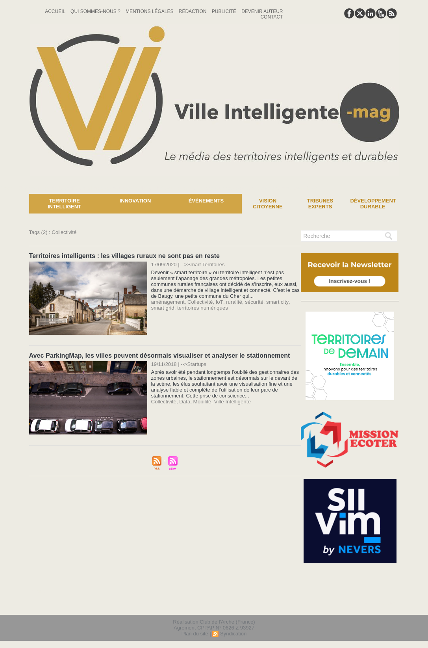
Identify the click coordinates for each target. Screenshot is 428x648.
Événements (206, 201)
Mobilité (201, 401)
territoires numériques (187, 307)
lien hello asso (374, 604)
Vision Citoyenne (268, 204)
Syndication (233, 634)
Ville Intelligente (230, 401)
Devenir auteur (262, 11)
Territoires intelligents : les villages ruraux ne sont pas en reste (123, 255)
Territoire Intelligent (64, 204)
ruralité (232, 302)
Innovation (135, 201)
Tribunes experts (320, 204)
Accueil (56, 11)
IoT (217, 302)
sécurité (252, 302)
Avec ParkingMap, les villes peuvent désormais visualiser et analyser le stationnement (158, 354)
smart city (274, 302)
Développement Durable (373, 204)
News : (9, 188)
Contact (271, 17)
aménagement (167, 302)
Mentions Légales (150, 11)
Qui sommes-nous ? (96, 11)
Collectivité (199, 302)
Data (184, 401)
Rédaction (193, 11)
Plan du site (195, 634)
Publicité (224, 11)
